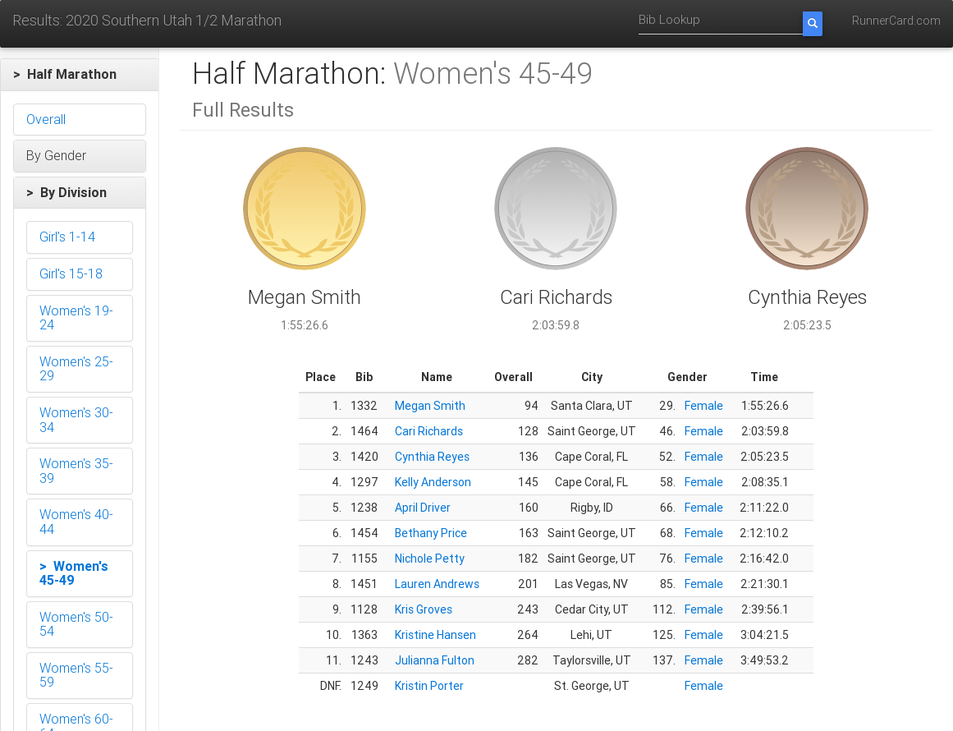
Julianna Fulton (434, 660)
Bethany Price (431, 533)
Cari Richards (429, 431)
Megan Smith (430, 405)
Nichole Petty (430, 558)
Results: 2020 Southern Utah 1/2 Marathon (147, 20)
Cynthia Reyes (432, 456)
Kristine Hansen (435, 635)
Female (704, 405)
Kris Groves (423, 609)
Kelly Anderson (433, 482)
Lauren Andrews (437, 584)
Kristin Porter (429, 685)
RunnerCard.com (896, 20)
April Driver (423, 507)
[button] (79, 74)
